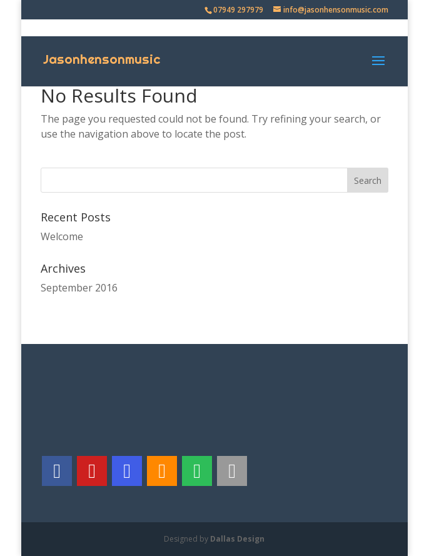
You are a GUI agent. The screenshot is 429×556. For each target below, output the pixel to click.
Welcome (62, 236)
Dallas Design (237, 538)
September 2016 (79, 288)
